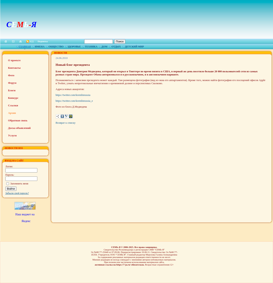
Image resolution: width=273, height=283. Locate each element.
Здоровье (74, 46)
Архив (12, 112)
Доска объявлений (19, 127)
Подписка (43, 41)
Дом (104, 46)
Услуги (12, 135)
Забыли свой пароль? (17, 193)
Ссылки (13, 105)
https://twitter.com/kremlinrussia (73, 95)
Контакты (14, 67)
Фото (11, 75)
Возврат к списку (65, 122)
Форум (12, 82)
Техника (91, 46)
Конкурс (13, 97)
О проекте (14, 60)
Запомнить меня (19, 183)
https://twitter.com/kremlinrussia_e (74, 100)
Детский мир (134, 46)
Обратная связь (18, 120)
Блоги (12, 90)
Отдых (116, 46)
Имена (40, 46)
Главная (25, 46)
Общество (55, 46)
